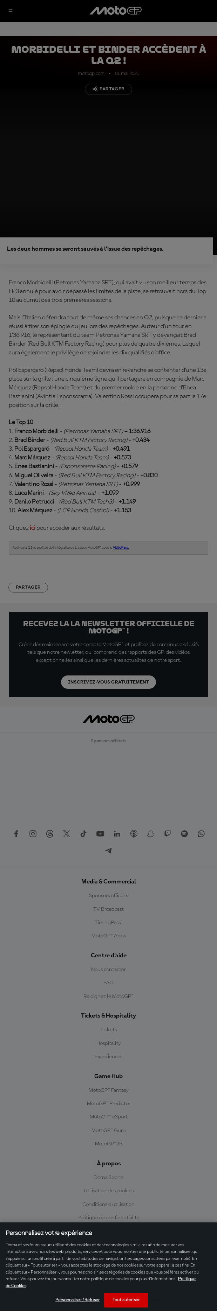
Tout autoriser (126, 1300)
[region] (108, 1266)
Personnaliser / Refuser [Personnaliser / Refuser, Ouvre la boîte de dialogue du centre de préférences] (77, 1300)
